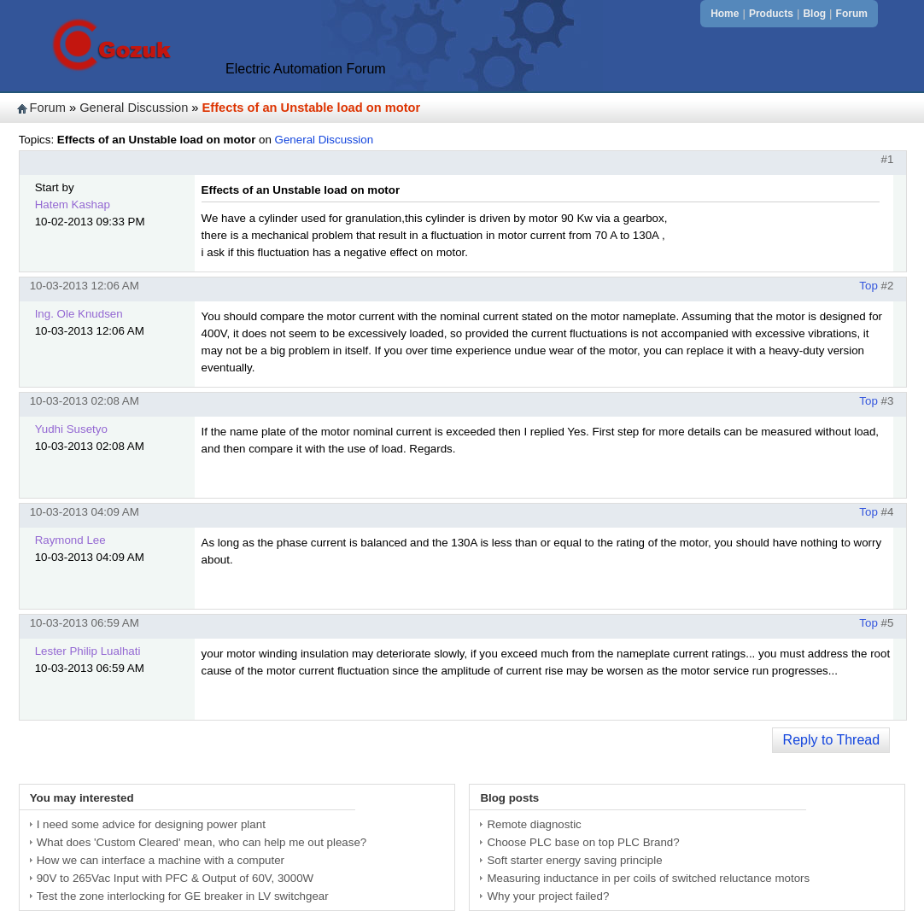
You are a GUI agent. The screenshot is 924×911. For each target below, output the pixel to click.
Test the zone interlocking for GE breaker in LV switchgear (183, 896)
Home (725, 14)
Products (771, 14)
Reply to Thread (831, 740)
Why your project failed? (548, 896)
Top (868, 285)
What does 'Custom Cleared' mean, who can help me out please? (202, 842)
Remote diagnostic (534, 824)
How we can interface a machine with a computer (160, 860)
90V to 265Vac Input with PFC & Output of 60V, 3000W (175, 878)
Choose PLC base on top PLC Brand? (583, 842)
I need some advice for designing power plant (151, 824)
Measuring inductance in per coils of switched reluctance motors (648, 878)
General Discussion (133, 107)
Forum (852, 14)
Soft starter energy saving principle (574, 860)
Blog (814, 14)
